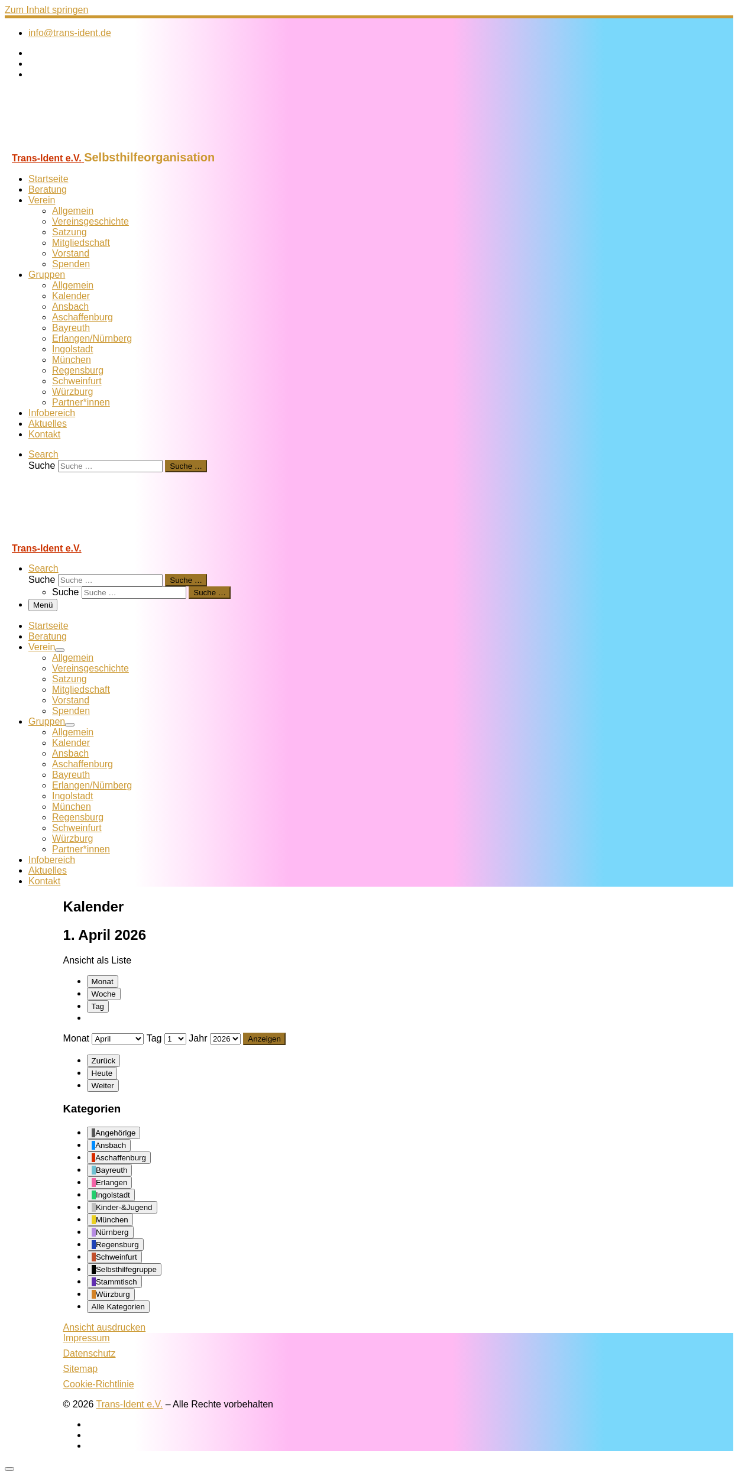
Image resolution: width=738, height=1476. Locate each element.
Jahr (198, 1038)
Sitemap (80, 1369)
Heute (102, 1073)
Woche (104, 994)
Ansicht (104, 1327)
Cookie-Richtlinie (98, 1384)
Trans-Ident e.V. (129, 1404)
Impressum (86, 1338)
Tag (98, 1006)
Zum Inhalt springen (46, 10)
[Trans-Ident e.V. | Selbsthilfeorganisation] (79, 145)
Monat (103, 981)
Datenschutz (89, 1353)
